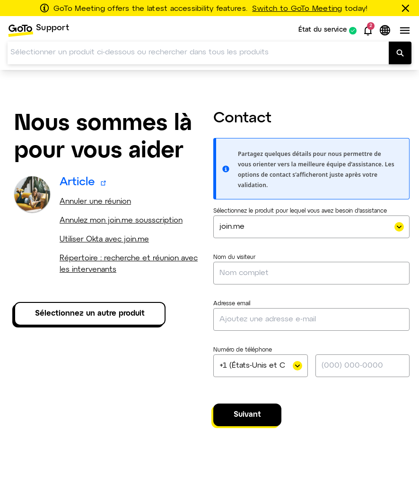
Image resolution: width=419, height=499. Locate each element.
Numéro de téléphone (242, 350)
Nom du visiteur (234, 257)
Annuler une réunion (95, 201)
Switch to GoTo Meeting (297, 9)
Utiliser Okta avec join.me (104, 239)
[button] (368, 30)
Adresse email (231, 304)
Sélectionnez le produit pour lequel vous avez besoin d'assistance (300, 211)
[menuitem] (38, 30)
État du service (322, 30)
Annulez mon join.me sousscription (121, 220)
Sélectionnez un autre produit (90, 313)
